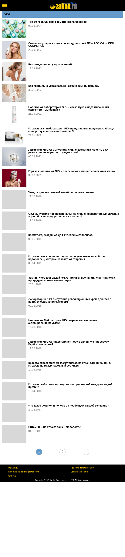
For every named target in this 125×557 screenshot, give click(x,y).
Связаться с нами (79, 472)
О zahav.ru (13, 468)
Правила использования (82, 468)
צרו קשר (12, 476)
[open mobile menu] (4, 5)
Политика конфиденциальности (23, 472)
